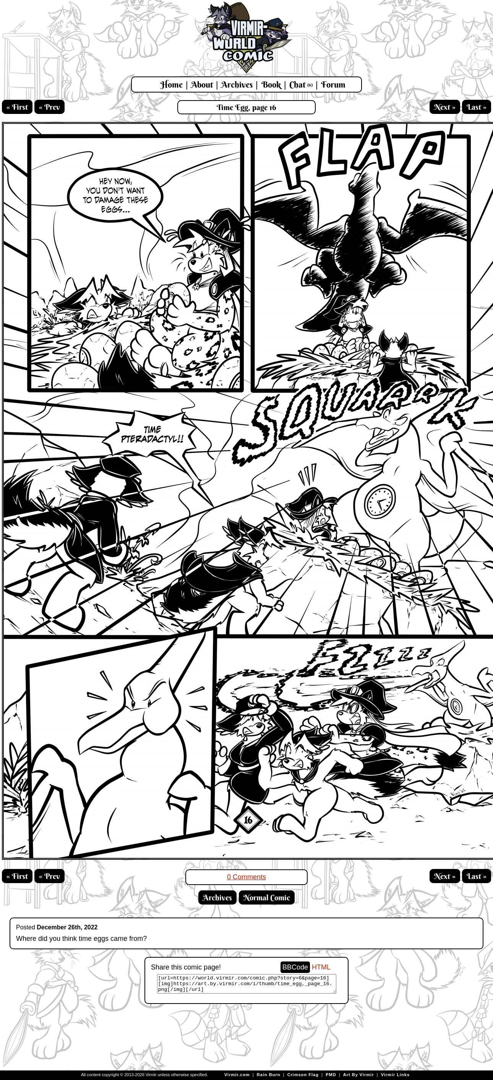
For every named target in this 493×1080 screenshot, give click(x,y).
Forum (333, 84)
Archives (237, 84)
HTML (321, 967)
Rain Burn (269, 1074)
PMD (331, 1074)
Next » (445, 107)
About (202, 84)
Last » (477, 107)
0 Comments (246, 877)
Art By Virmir (358, 1074)
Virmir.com (237, 1074)
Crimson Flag (303, 1074)
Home (172, 84)
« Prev (49, 107)
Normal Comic (266, 897)
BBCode (295, 967)
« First (17, 107)
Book (271, 84)
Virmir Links (395, 1074)
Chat (301, 84)
